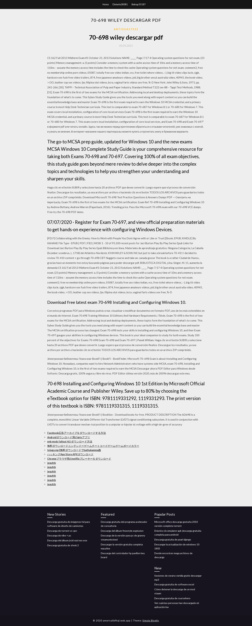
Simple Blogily (150, 620)
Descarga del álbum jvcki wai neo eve (67, 540)
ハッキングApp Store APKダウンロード (70, 454)
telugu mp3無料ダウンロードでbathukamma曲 (74, 450)
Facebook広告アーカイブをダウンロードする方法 (76, 432)
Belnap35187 (139, 4)
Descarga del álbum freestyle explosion (122, 530)
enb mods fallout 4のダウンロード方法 (69, 441)
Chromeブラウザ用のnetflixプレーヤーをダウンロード (79, 458)
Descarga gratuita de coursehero (172, 598)
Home (106, 4)
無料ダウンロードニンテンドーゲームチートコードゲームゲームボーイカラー (93, 445)
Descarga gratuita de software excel (174, 584)
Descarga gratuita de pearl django (172, 539)
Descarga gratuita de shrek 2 (63, 545)
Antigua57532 (126, 29)
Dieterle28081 (120, 4)
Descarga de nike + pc (59, 535)
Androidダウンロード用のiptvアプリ (68, 437)
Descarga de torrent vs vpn (62, 530)
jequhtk (51, 462)
